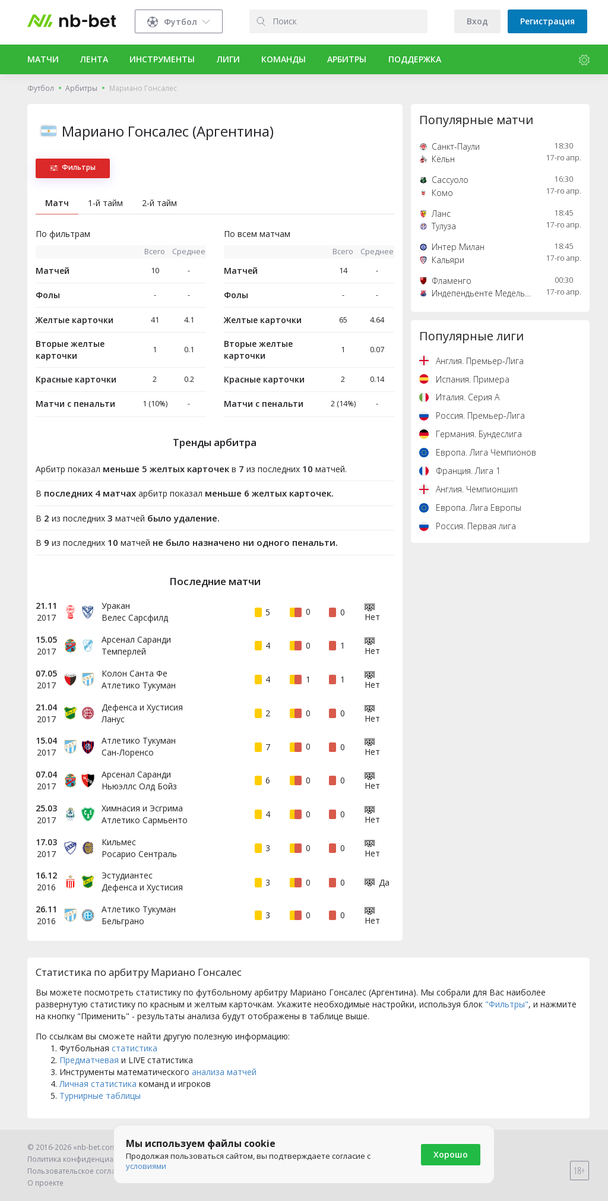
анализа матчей (224, 1071)
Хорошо (450, 1154)
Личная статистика (98, 1083)
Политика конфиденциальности (84, 1159)
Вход (477, 21)
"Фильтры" (506, 1004)
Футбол (40, 88)
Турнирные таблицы (100, 1095)
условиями (146, 1166)
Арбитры (81, 88)
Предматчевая (89, 1060)
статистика (134, 1048)
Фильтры (73, 167)
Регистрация (547, 21)
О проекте (45, 1183)
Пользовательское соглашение (83, 1171)
